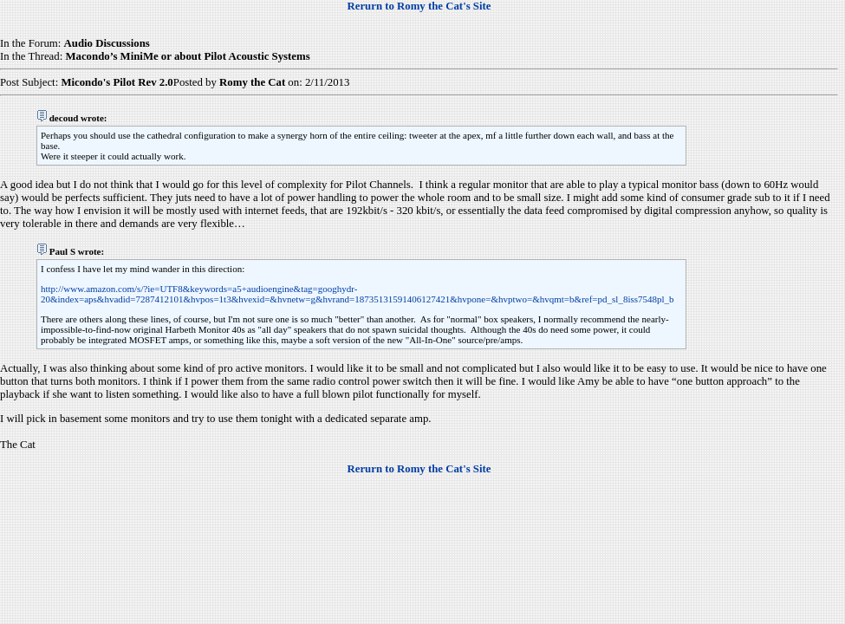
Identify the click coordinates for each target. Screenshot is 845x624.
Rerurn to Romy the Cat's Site (419, 6)
